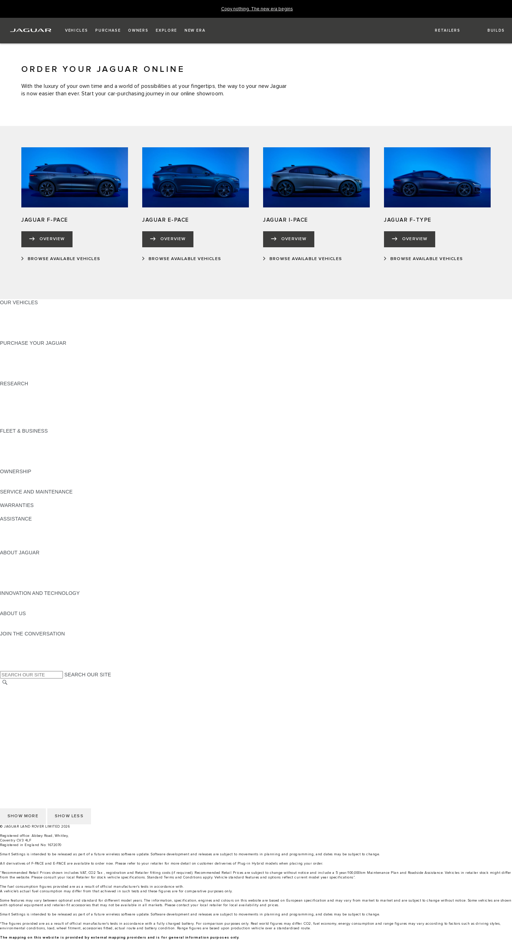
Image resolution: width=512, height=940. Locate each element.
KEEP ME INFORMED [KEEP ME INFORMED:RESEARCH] (25, 397)
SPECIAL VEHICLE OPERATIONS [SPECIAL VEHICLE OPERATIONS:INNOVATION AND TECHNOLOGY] (39, 606)
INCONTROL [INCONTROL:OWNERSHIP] (15, 485)
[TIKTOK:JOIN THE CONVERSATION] (12, 647)
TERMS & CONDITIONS (28, 703)
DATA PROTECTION (23, 717)
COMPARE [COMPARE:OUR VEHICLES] (12, 323)
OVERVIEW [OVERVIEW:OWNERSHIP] (13, 478)
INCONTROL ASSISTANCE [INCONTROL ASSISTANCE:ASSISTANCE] (31, 539)
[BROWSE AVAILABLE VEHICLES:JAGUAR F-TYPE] (423, 259)
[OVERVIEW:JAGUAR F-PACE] (47, 239)
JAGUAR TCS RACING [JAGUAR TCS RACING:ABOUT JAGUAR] (26, 573)
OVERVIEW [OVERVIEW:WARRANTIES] (13, 512)
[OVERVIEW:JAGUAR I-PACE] (288, 239)
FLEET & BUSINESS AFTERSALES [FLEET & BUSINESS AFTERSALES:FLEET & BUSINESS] (41, 458)
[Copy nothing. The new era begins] (257, 9)
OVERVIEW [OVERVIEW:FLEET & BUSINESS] (13, 437)
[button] (76, 30)
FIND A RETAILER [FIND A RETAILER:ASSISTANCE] (21, 532)
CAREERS (12, 696)
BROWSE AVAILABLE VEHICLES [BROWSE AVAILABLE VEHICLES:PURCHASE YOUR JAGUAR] (38, 377)
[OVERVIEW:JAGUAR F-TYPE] (409, 239)
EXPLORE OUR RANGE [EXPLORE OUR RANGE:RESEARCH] (28, 404)
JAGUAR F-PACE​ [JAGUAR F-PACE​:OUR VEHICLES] (20, 309)
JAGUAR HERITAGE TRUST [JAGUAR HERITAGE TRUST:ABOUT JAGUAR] (33, 586)
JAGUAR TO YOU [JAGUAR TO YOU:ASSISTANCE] (20, 546)
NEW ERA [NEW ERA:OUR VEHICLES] (12, 336)
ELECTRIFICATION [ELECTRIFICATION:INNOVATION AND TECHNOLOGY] (22, 600)
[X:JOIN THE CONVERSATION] (5, 667)
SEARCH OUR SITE (87, 674)
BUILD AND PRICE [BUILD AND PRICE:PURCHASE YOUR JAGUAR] (22, 370)
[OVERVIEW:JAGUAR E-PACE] (167, 239)
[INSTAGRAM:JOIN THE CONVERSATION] (18, 640)
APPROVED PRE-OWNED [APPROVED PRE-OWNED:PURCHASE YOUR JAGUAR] (30, 356)
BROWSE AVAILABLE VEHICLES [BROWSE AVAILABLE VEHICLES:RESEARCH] (38, 417)
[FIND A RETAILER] (441, 30)
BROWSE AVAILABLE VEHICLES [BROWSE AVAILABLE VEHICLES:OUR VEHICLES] (38, 329)
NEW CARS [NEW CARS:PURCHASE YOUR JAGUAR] (13, 350)
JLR (4, 620)
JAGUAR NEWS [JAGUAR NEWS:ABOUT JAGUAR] (18, 566)
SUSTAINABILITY (20, 627)
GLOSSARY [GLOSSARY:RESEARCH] (14, 410)
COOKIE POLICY (20, 737)
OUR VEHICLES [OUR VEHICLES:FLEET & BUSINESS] (19, 444)
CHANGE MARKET (22, 690)
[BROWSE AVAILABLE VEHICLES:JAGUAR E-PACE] (181, 259)
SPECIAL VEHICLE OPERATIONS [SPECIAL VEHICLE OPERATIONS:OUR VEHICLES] (39, 316)
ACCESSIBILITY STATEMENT (34, 730)
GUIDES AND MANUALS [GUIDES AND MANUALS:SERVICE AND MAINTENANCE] (29, 498)
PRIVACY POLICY (21, 744)
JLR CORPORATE (21, 724)
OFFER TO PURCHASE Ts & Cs (37, 710)
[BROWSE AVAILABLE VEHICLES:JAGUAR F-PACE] (60, 259)
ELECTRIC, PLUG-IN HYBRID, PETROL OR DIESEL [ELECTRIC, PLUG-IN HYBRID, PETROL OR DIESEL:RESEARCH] (60, 424)
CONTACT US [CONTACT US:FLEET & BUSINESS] (16, 465)
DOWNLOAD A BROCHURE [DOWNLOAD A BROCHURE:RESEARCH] (32, 390)
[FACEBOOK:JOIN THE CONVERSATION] (17, 661)
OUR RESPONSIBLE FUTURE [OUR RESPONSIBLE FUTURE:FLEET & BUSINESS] (35, 451)
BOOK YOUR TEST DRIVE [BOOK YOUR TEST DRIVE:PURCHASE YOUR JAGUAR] (31, 363)
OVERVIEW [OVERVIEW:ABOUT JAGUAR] (13, 559)
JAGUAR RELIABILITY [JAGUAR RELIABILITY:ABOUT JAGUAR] (26, 579)
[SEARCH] (5, 682)
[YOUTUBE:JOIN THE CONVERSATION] (15, 654)
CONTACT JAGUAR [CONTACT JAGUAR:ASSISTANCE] (23, 525)
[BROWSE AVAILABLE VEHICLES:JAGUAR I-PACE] (302, 259)
